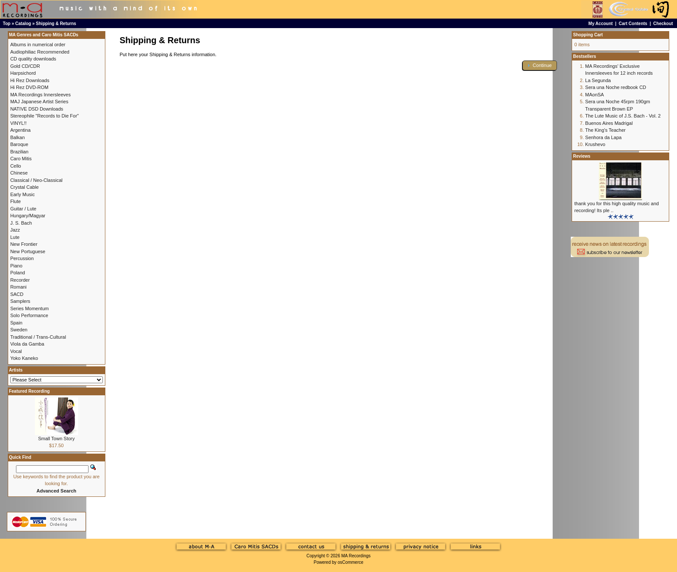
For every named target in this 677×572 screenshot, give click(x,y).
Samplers (20, 301)
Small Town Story (56, 438)
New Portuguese (27, 251)
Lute (14, 237)
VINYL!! (18, 123)
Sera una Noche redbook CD (615, 87)
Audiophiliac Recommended (40, 51)
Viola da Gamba (27, 343)
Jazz (15, 229)
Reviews (581, 156)
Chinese (19, 172)
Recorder (20, 280)
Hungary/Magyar (27, 215)
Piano (16, 265)
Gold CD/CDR (25, 66)
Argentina (20, 130)
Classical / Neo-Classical (36, 180)
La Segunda (598, 80)
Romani (18, 286)
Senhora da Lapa (603, 137)
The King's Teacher (605, 130)
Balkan (17, 137)
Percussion (22, 258)
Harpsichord (23, 73)
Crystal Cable (24, 187)
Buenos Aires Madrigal (609, 123)
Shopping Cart (588, 34)
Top (7, 23)
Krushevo (595, 144)
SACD (17, 294)
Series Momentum (29, 308)
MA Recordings (355, 555)
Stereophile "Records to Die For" (44, 115)
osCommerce (350, 562)
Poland (17, 272)
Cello (15, 165)
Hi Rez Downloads (29, 80)
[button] (539, 65)
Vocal (16, 351)
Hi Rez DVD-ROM (29, 87)
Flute (15, 201)
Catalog (23, 23)
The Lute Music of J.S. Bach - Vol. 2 (623, 115)
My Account (600, 23)
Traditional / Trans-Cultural (38, 337)
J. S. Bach (21, 223)
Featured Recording (29, 391)
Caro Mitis (21, 158)
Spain (16, 322)
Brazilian (19, 151)
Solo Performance (29, 315)
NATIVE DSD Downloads (36, 108)
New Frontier (24, 244)
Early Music (22, 194)
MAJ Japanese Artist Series (39, 101)
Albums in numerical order (38, 44)
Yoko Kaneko (24, 358)
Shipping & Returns (56, 23)
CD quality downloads (33, 58)
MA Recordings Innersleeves (40, 94)
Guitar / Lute (23, 208)
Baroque (19, 144)
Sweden (19, 329)
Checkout (663, 23)
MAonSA (594, 94)
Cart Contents (633, 23)
